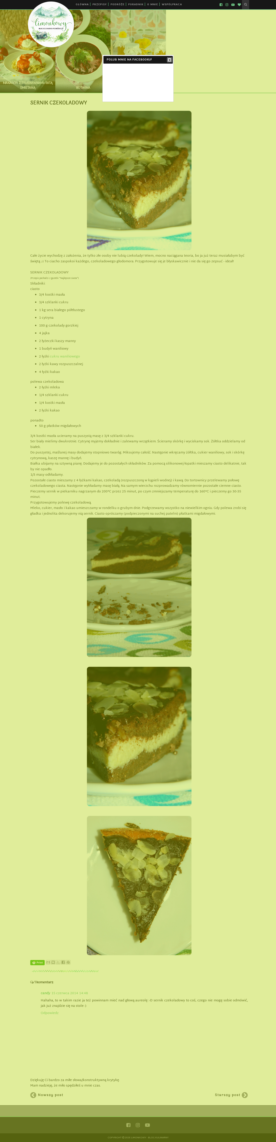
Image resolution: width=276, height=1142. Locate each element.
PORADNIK (136, 4)
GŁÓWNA (82, 4)
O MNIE (152, 4)
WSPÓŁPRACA (172, 4)
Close (169, 60)
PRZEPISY (100, 4)
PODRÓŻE (118, 4)
